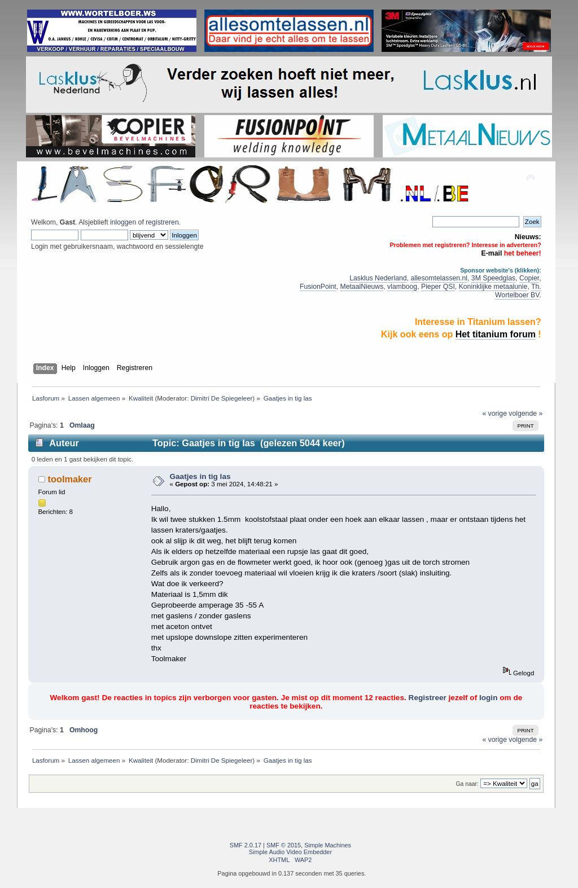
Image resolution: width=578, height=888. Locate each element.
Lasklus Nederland (377, 278)
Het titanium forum (496, 334)
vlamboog (402, 287)
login (488, 697)
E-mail (491, 253)
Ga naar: (467, 784)
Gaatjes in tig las (199, 476)
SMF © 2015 (283, 845)
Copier (529, 278)
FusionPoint (318, 287)
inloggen (123, 222)
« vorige (494, 413)
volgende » (525, 413)
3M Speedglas (493, 278)
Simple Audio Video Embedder (290, 852)
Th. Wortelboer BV (518, 291)
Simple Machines (327, 845)
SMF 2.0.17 (245, 845)
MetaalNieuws (361, 287)
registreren (162, 222)
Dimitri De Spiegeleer (222, 398)
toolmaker (70, 479)
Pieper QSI (438, 287)
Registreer (427, 697)
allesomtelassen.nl (438, 278)
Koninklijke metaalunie (493, 287)
